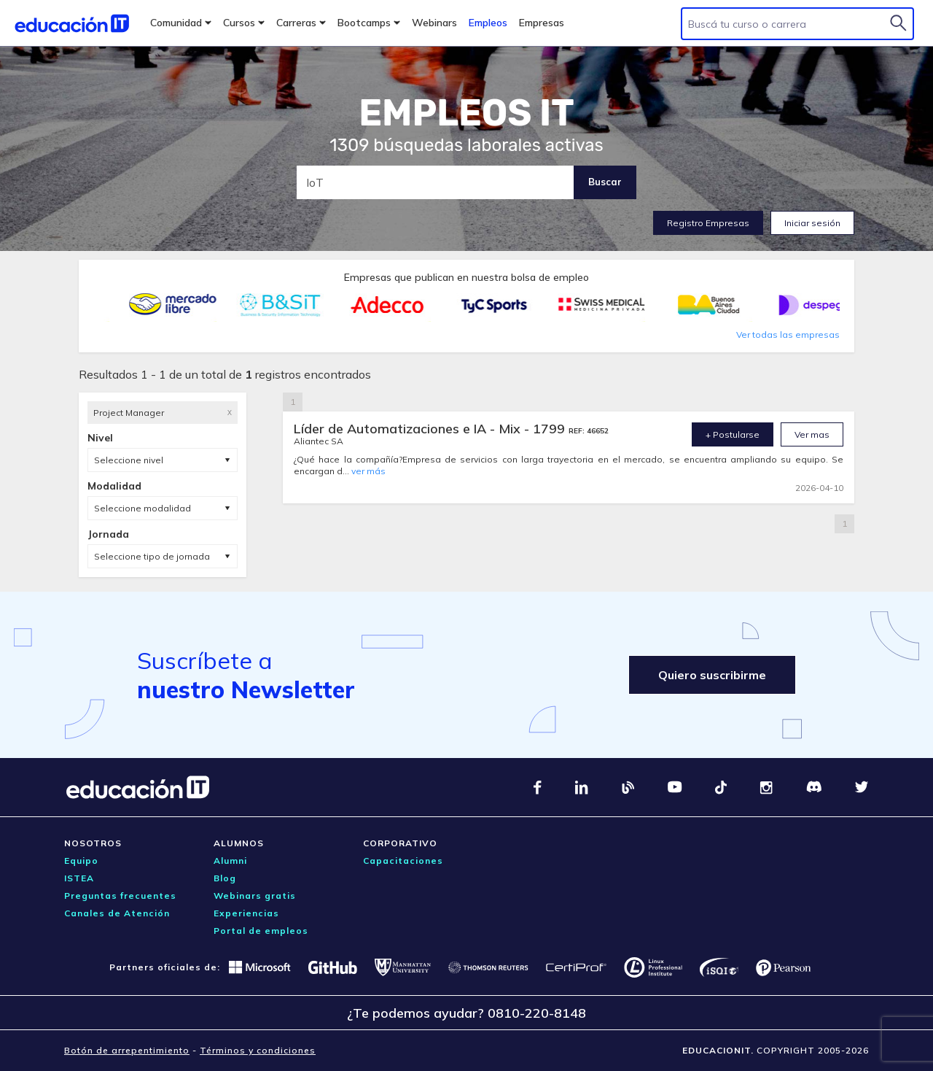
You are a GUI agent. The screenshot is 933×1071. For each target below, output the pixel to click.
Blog (225, 878)
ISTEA (79, 878)
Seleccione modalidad (142, 508)
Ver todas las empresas (788, 334)
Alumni (230, 860)
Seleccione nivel (128, 460)
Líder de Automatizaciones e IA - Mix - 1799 (431, 428)
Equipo (81, 860)
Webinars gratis (255, 895)
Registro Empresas (708, 222)
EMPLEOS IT (466, 113)
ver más (368, 470)
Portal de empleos (261, 930)
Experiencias (246, 913)
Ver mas (812, 434)
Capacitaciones (403, 860)
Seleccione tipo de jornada (152, 556)
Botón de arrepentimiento (127, 1050)
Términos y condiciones (258, 1050)
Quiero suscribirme (712, 675)
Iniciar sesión (812, 222)
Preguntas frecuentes (120, 895)
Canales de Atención (117, 913)
